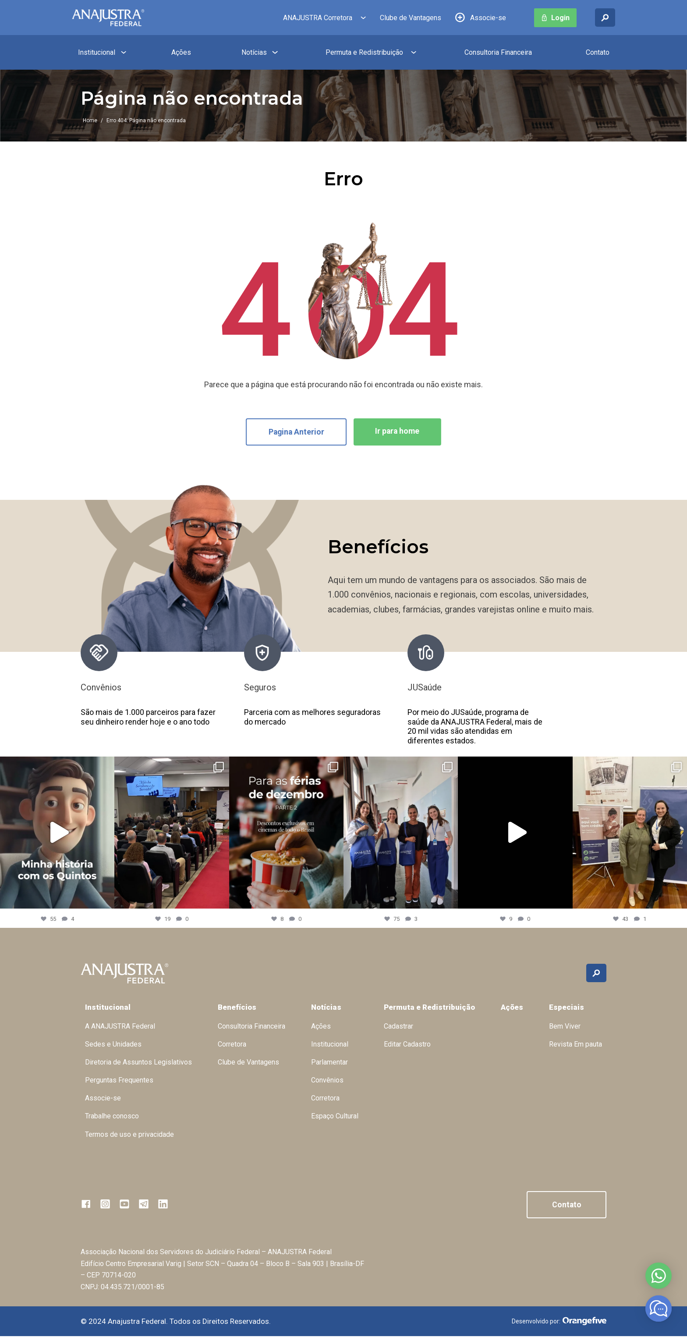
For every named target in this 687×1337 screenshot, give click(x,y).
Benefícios (237, 1007)
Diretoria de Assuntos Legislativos (138, 1062)
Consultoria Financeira (498, 52)
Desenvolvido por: (559, 1322)
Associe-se (488, 18)
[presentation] (566, 690)
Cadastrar (398, 1026)
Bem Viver (565, 1026)
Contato (597, 52)
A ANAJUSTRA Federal (120, 1026)
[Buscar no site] (605, 17)
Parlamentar (329, 1062)
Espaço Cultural (334, 1116)
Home (90, 120)
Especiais (566, 1007)
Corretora (232, 1044)
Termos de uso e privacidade (129, 1135)
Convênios (101, 688)
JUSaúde (424, 688)
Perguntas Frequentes (119, 1080)
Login (560, 18)
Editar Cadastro (407, 1044)
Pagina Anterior (295, 432)
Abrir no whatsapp (658, 1276)
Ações (181, 52)
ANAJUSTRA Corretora (317, 18)
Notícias (254, 52)
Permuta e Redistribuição (364, 52)
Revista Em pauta (575, 1044)
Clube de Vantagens (410, 18)
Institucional (96, 52)
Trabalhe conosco (112, 1116)
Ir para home (398, 431)
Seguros (260, 688)
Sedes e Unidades (113, 1044)
